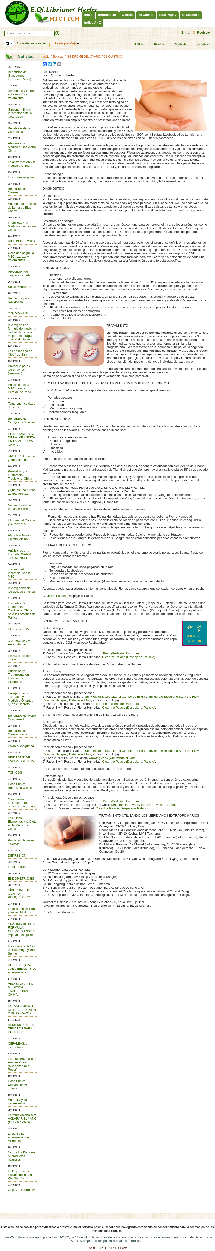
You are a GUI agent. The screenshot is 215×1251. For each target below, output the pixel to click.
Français (177, 44)
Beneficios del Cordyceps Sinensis (22, 420)
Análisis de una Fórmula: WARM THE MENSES (19, 554)
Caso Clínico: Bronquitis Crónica (20, 785)
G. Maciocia (190, 15)
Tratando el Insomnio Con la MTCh (19, 572)
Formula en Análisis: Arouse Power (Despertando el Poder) (22, 1064)
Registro (203, 32)
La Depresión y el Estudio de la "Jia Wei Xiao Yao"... (20, 1174)
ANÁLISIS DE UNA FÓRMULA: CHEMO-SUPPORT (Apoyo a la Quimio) (22, 929)
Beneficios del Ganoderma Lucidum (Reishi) (19, 75)
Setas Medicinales (20, 287)
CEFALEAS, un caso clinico (18, 1045)
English (136, 44)
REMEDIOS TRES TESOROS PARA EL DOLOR (21, 1028)
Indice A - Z (92, 22)
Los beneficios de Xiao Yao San (20, 352)
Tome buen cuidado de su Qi (21, 405)
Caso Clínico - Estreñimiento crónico (18, 1084)
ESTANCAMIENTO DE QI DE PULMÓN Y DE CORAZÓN (22, 1009)
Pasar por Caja (66, 43)
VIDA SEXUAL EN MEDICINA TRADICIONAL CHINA (20, 989)
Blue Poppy (167, 15)
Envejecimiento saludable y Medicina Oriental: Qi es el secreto (20, 698)
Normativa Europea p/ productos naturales (21, 1156)
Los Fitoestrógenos (21, 177)
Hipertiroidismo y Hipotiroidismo (19, 537)
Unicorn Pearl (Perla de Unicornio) (115, 653)
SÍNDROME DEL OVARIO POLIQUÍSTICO (19, 893)
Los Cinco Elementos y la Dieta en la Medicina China (22, 823)
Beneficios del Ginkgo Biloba (17, 732)
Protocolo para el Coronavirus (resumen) (19, 369)
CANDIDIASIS (18, 313)
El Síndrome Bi (18, 629)
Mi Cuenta (145, 15)
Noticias (58, 56)
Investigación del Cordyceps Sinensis (22, 589)
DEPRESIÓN (17, 855)
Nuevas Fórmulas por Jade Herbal (20, 507)
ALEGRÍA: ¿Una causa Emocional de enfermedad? (22, 968)
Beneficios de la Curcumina (19, 130)
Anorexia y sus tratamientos (18, 1101)
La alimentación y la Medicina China (22, 163)
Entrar (186, 32)
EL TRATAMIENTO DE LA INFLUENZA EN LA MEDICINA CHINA (21, 439)
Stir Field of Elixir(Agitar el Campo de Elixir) (115, 696)
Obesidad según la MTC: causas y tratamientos (21, 256)
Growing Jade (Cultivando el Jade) (113, 758)
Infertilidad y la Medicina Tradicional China (22, 226)
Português (200, 44)
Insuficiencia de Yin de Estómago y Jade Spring (22, 949)
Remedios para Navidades (18, 300)
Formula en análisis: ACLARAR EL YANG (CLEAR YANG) (22, 1118)
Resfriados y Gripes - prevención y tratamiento (21, 94)
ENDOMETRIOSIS (21, 878)
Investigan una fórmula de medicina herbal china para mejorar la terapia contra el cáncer (22, 332)
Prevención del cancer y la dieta (19, 273)
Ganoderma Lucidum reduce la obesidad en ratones (22, 802)
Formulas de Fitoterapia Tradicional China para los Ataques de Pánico (22, 610)
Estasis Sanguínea (21, 746)
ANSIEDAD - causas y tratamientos (22, 458)
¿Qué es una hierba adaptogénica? (22, 491)
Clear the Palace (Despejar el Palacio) (128, 657)
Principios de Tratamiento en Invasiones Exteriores (18, 676)
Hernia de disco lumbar (19, 657)
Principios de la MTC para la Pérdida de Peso (19, 388)
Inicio (88, 15)
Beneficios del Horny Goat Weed (22, 717)
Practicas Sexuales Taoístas (21, 842)
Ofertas (127, 15)
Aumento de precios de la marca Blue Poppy (22, 207)
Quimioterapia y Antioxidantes (19, 642)
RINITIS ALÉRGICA (22, 241)
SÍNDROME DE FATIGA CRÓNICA (21, 759)
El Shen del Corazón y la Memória (22, 522)
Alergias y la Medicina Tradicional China (22, 147)
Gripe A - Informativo (22, 1190)
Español (156, 44)
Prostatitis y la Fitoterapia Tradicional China (20, 474)
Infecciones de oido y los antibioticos (21, 910)
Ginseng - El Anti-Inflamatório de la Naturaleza (20, 113)
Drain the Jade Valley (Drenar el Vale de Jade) (143, 805)
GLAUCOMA (17, 867)
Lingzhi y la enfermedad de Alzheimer (18, 1137)
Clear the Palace (54, 596)
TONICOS (15, 772)
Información (107, 15)
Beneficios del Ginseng (17, 190)
